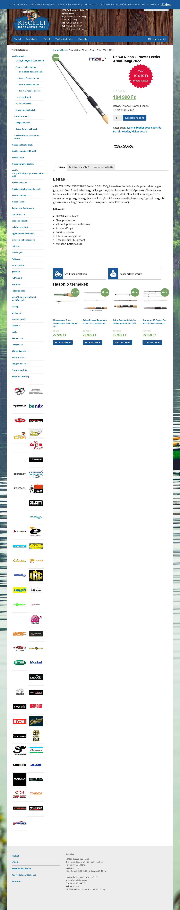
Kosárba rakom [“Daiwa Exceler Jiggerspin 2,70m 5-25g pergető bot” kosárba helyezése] (93, 342)
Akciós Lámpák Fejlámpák (24, 151)
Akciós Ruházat (19, 182)
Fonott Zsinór (18, 265)
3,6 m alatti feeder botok (31, 71)
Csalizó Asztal (18, 214)
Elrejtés (166, 4)
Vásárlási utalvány (20, 376)
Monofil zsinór (19, 319)
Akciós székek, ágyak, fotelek (26, 189)
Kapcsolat (83, 39)
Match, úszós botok (25, 110)
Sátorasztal (17, 338)
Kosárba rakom (134, 117)
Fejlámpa (16, 259)
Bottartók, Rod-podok (23, 208)
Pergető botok (23, 122)
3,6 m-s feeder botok (29, 78)
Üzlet (64, 50)
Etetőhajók (17, 252)
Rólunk (47, 39)
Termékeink (31, 39)
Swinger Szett (19, 357)
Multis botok (22, 116)
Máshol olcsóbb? (79, 167)
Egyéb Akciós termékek (23, 233)
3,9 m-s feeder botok (29, 84)
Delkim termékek (20, 227)
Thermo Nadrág (19, 370)
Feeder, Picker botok (26, 67)
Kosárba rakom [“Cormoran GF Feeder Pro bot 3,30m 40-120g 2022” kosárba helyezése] (152, 342)
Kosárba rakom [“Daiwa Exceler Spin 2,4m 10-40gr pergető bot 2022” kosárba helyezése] (122, 342)
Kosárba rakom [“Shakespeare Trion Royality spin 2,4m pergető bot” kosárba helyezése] (63, 342)
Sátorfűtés (17, 344)
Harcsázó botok (24, 103)
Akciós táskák (18, 201)
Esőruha (15, 246)
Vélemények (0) (103, 167)
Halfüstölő (17, 278)
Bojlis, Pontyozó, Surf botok (30, 60)
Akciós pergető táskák (23, 164)
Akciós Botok (18, 56)
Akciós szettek (19, 195)
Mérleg (15, 306)
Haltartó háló (18, 290)
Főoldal (17, 39)
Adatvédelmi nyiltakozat (24, 875)
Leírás (61, 167)
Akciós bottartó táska (22, 145)
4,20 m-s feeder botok (29, 90)
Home (56, 50)
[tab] (61, 167)
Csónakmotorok (19, 220)
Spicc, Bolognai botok (26, 129)
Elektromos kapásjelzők (23, 240)
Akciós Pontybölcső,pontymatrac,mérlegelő (27, 173)
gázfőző (16, 271)
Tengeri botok (19, 363)
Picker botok (25, 97)
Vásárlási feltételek (64, 39)
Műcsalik (16, 325)
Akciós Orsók (18, 157)
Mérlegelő (16, 313)
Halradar (16, 284)
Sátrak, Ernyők (19, 351)
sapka (14, 332)
